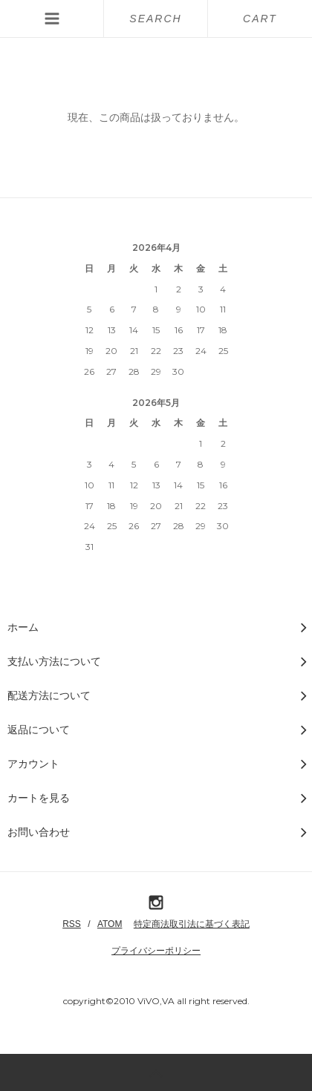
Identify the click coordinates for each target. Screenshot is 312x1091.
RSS (71, 924)
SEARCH (155, 18)
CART (260, 18)
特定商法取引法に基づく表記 (192, 924)
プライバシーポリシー (156, 951)
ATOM (110, 924)
